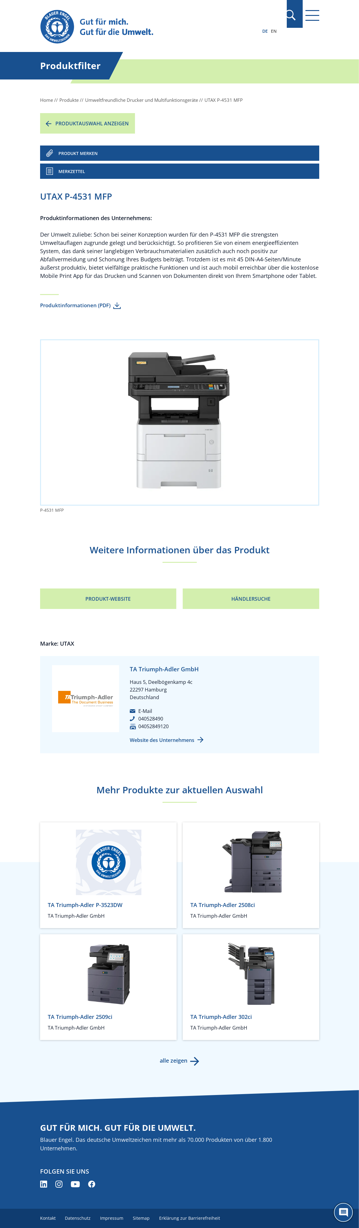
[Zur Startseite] (137, 27)
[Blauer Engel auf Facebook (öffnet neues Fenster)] (91, 1184)
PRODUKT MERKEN (78, 153)
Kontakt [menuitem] (48, 1218)
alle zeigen (173, 1060)
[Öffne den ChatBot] (343, 1212)
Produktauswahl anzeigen (92, 123)
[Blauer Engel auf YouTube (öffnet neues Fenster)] (75, 1184)
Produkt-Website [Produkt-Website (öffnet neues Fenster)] (108, 599)
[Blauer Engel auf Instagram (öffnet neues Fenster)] (58, 1184)
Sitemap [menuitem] (142, 1218)
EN (274, 31)
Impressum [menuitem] (112, 1218)
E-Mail (145, 711)
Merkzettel (71, 171)
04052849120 (153, 726)
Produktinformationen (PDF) (75, 305)
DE (265, 31)
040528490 (150, 718)
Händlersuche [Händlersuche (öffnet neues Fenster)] (251, 599)
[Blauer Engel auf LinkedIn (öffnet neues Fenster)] (43, 1184)
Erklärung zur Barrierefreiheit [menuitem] (191, 1218)
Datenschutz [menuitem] (78, 1218)
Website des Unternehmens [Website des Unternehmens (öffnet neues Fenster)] (162, 740)
